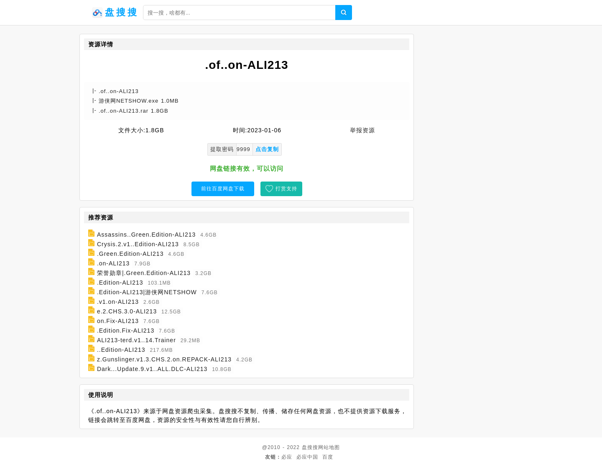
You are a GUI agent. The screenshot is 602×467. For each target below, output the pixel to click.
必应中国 (307, 457)
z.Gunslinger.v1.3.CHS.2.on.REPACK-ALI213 (164, 359)
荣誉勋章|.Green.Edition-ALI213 (144, 273)
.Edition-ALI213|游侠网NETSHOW (147, 292)
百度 (327, 457)
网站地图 (329, 447)
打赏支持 (286, 189)
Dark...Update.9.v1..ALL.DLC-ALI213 (152, 369)
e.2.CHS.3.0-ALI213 (127, 311)
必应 (286, 457)
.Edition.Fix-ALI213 (125, 330)
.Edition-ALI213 (120, 282)
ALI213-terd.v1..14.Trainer (136, 340)
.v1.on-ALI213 (118, 301)
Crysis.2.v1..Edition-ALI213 (138, 244)
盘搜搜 (310, 447)
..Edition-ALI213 (121, 349)
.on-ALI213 (113, 263)
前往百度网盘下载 (223, 189)
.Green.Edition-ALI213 (130, 253)
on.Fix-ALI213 (118, 321)
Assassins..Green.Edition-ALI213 (146, 234)
